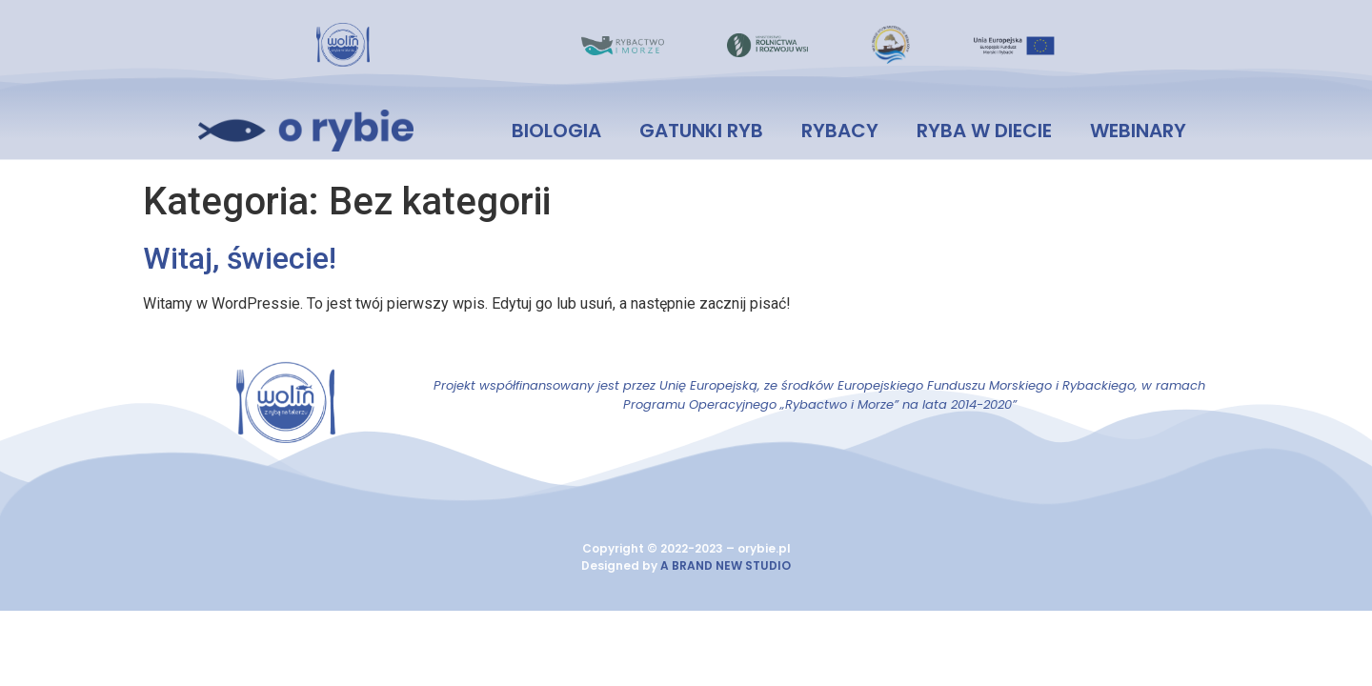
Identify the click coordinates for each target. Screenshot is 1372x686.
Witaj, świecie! (239, 258)
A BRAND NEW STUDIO (725, 565)
